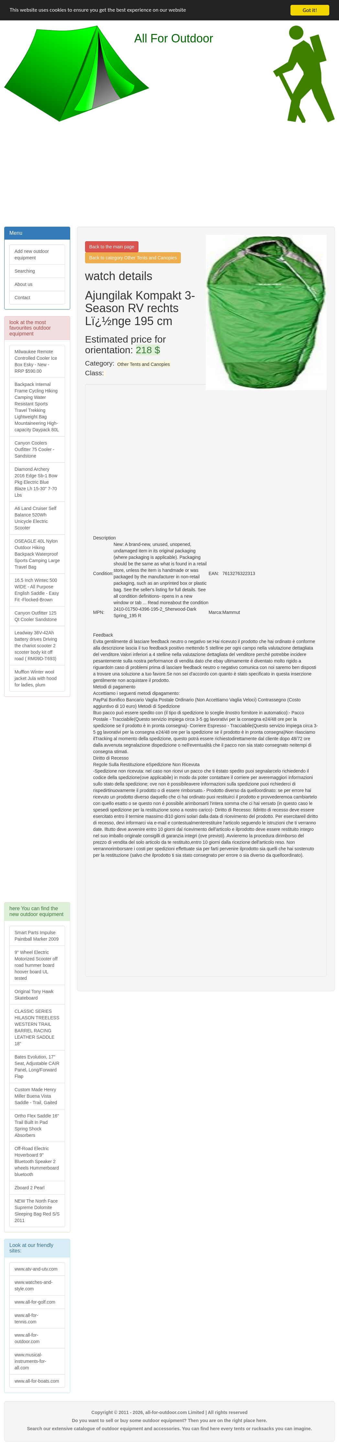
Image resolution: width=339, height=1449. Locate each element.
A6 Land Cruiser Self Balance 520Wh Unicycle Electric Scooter (35, 518)
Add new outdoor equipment (32, 254)
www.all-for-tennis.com (26, 1318)
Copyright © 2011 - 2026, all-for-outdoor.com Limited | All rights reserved (170, 1412)
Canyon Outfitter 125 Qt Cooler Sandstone (36, 616)
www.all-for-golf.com (35, 1302)
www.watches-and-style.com (34, 1285)
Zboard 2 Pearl (30, 1187)
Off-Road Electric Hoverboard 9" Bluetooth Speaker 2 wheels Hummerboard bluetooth (37, 1161)
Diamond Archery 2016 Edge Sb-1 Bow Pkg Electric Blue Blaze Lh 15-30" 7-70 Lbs (36, 482)
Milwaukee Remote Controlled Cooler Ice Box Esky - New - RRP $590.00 (36, 361)
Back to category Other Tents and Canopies (133, 257)
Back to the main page (111, 246)
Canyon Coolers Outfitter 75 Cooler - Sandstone (34, 449)
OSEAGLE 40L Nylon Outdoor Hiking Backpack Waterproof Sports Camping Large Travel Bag (37, 554)
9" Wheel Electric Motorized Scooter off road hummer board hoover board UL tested (36, 965)
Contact (22, 297)
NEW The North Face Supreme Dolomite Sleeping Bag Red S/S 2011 (37, 1210)
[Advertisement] (169, 174)
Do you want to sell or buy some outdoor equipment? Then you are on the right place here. (169, 1420)
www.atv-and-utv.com (36, 1269)
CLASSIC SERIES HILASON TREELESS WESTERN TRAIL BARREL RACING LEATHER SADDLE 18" (37, 1027)
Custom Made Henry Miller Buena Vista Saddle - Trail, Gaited (36, 1096)
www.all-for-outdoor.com (27, 1338)
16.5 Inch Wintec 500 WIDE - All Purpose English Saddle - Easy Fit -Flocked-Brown (37, 590)
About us (23, 284)
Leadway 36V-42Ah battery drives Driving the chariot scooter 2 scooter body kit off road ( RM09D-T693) (36, 645)
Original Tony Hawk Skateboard (34, 995)
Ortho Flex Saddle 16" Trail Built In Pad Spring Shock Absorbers (37, 1125)
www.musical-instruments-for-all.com (30, 1361)
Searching (25, 271)
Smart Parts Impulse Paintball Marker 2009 (37, 936)
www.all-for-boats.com (37, 1381)
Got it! (310, 10)
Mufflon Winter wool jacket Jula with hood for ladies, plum (36, 678)
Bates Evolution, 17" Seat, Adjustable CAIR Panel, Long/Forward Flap (37, 1066)
